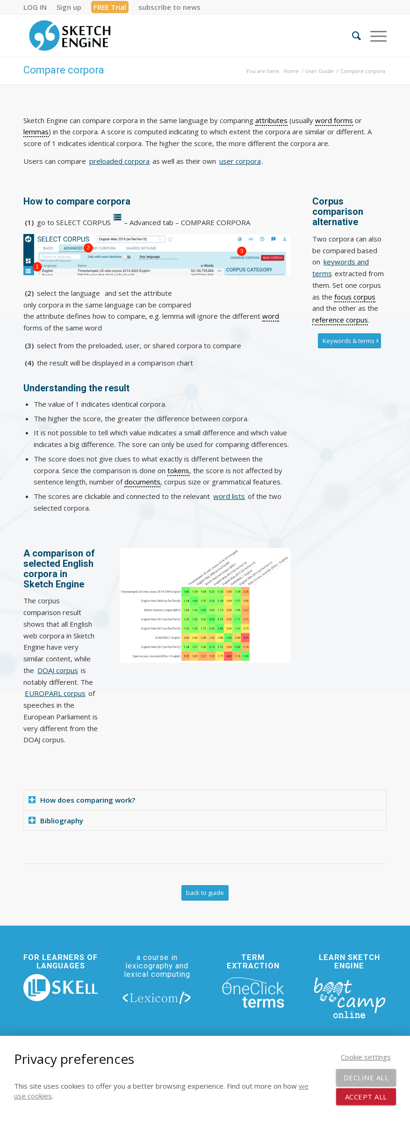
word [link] (270, 316)
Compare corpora (63, 70)
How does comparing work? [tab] (82, 800)
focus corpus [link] (354, 296)
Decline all (366, 1077)
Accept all (366, 1096)
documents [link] (142, 481)
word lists (229, 496)
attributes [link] (271, 120)
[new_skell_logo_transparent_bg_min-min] (60, 987)
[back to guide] (205, 893)
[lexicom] (157, 997)
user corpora (240, 161)
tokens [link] (178, 470)
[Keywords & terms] (349, 341)
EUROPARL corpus (55, 693)
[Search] (352, 36)
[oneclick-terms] (253, 992)
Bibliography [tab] (56, 820)
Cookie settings (366, 1057)
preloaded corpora (119, 161)
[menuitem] (37, 7)
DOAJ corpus (57, 670)
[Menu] (374, 36)
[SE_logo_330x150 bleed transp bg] (69, 36)
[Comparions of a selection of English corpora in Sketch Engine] (205, 605)
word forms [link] (334, 120)
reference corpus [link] (340, 319)
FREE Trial (110, 7)
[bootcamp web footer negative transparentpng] (349, 997)
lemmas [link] (36, 131)
